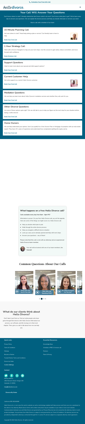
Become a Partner (9, 354)
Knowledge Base (48, 344)
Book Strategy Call (10, 56)
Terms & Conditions (9, 347)
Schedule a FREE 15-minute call (52, 347)
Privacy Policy (8, 344)
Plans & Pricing (47, 354)
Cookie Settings (9, 365)
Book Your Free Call (10, 40)
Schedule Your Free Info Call (40, 2)
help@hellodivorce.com (10, 387)
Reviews (45, 351)
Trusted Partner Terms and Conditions (15, 358)
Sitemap (6, 351)
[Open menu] (80, 7)
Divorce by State (9, 361)
